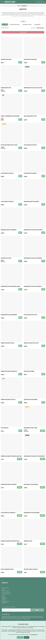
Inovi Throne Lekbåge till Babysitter (31, 569)
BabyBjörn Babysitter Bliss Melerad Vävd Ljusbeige (10, 286)
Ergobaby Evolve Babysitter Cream (7, 343)
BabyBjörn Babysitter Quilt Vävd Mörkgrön (9, 314)
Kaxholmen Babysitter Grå (6, 87)
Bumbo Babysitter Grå (28, 541)
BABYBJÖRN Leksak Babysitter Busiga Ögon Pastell (10, 541)
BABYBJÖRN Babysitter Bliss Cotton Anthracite (33, 286)
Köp (20, 148)
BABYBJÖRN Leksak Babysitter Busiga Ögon (8, 484)
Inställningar (20, 637)
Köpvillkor (4, 599)
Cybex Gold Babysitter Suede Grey (7, 201)
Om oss (3, 589)
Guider (3, 595)
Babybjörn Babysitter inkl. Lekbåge (30, 428)
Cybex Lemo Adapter (4, 428)
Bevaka (42, 430)
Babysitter (5, 24)
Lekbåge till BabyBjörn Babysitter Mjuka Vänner (10, 116)
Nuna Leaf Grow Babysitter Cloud (7, 569)
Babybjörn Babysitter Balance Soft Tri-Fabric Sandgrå (34, 456)
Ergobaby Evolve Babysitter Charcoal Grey (9, 371)
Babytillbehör (24, 5)
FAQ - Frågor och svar (6, 592)
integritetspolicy (34, 634)
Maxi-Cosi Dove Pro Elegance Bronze (31, 399)
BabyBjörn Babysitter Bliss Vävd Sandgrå (31, 512)
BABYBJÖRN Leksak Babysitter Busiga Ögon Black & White (11, 456)
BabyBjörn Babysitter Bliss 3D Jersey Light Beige (33, 87)
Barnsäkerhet (38, 24)
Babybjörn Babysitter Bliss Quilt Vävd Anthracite (33, 230)
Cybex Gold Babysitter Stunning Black (8, 512)
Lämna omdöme (5, 587)
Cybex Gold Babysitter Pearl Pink (7, 173)
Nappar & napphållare (15, 24)
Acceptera (26, 637)
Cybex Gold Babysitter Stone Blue (30, 145)
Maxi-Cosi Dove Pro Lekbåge (29, 371)
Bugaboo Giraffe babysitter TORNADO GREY (8, 230)
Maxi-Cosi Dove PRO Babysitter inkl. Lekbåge (9, 145)
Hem (19, 5)
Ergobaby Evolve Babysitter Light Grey (31, 343)
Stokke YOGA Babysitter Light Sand (30, 314)
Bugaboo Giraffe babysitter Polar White (31, 201)
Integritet (4, 596)
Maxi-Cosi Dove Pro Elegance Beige (30, 59)
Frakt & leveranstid (6, 593)
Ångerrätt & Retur (5, 601)
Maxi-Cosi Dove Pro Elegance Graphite (31, 484)
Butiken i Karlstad (5, 590)
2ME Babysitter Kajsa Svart (6, 59)
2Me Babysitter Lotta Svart (6, 258)
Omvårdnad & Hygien (27, 24)
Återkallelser (4, 602)
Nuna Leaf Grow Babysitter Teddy (30, 116)
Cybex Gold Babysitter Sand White (30, 173)
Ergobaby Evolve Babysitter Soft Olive (8, 399)
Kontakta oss (4, 598)
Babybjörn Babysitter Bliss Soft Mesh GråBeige (33, 258)
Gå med (37, 610)
